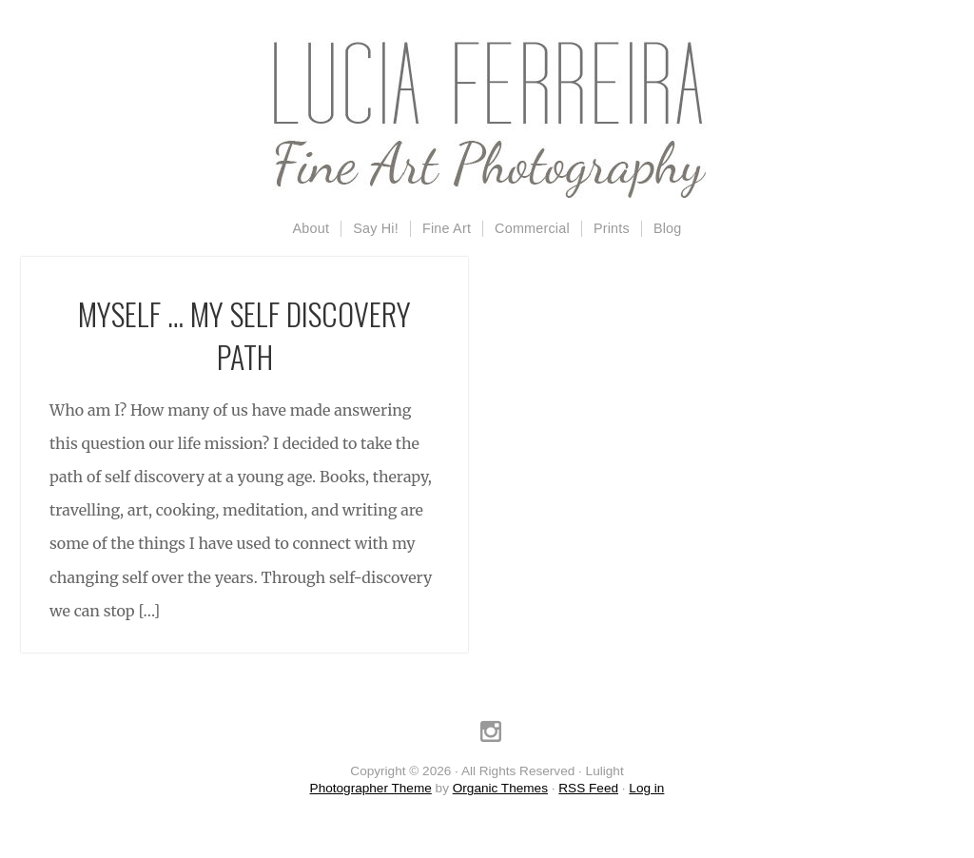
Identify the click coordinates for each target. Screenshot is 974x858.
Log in (646, 788)
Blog (667, 228)
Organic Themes (500, 788)
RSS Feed (588, 788)
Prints (612, 228)
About (311, 228)
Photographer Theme (371, 788)
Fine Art (446, 228)
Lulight (487, 119)
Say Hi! (376, 228)
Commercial (532, 228)
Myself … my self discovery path (244, 335)
